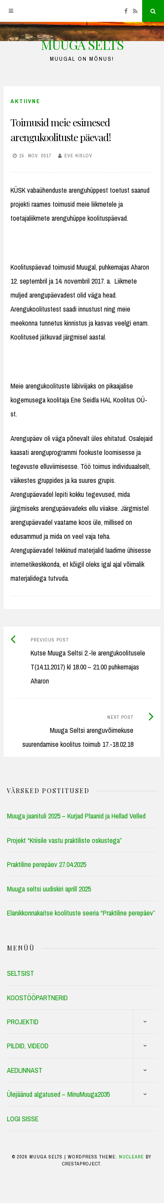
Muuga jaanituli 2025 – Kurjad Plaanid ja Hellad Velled (76, 816)
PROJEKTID (22, 1021)
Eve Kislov (78, 156)
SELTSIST (20, 973)
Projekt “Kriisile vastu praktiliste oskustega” (64, 840)
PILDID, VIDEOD (28, 1045)
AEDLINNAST (24, 1070)
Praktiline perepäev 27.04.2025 (46, 864)
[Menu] (11, 11)
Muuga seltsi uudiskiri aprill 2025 (49, 889)
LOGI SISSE (22, 1118)
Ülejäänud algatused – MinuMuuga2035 (58, 1094)
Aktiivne (25, 101)
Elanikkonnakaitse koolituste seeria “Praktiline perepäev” (81, 913)
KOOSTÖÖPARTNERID (37, 997)
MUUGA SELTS (82, 44)
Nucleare (131, 1157)
